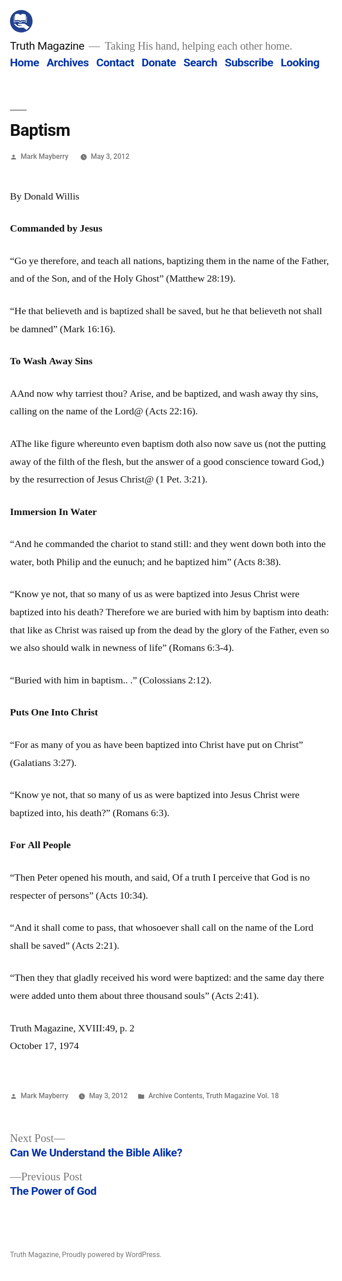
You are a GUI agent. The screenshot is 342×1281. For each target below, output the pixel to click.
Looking (299, 62)
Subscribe (249, 62)
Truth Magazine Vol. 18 (242, 1095)
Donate (159, 62)
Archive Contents (175, 1095)
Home (24, 62)
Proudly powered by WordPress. (112, 1254)
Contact (115, 62)
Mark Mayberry (44, 156)
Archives (68, 62)
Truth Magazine (47, 45)
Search (200, 62)
